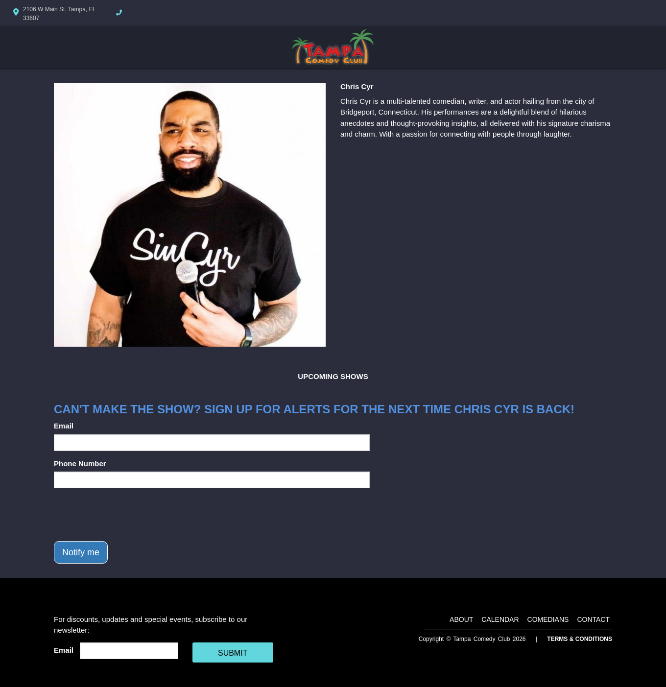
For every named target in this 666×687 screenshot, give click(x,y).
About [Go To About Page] (461, 619)
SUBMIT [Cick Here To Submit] (232, 653)
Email (63, 426)
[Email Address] (129, 650)
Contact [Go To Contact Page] (593, 619)
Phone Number (80, 463)
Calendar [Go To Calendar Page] (500, 619)
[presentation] (128, 515)
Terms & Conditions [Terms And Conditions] (579, 639)
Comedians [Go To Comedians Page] (548, 619)
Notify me (80, 552)
